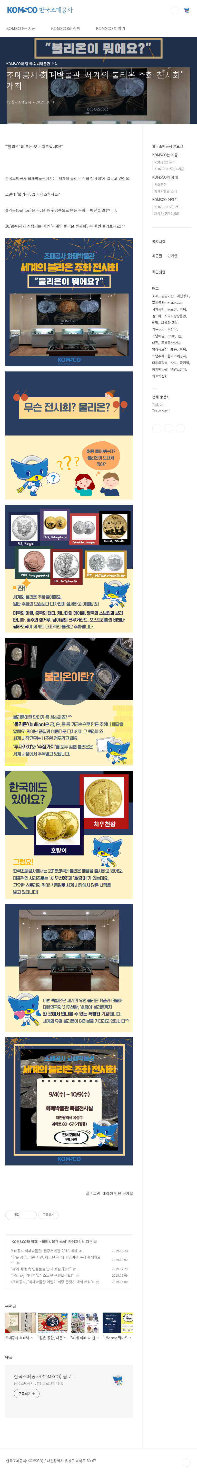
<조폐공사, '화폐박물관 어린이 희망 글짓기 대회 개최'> (52, 1281)
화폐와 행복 (169, 322)
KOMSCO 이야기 (110, 28)
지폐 (183, 309)
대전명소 (183, 295)
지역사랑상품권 (175, 315)
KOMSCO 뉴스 (164, 162)
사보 (174, 362)
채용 (174, 349)
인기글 (173, 255)
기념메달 (158, 335)
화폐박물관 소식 (54, 1241)
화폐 (183, 349)
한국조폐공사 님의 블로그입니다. (38, 1383)
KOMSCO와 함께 (66, 28)
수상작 (172, 329)
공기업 (184, 362)
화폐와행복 (160, 362)
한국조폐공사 (177, 355)
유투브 (180, 428)
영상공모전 (160, 349)
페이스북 (156, 428)
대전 (155, 342)
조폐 (155, 295)
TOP (187, 1463)
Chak (171, 335)
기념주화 (158, 355)
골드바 (156, 315)
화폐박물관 (160, 369)
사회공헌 (160, 184)
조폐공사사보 (170, 342)
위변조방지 (178, 369)
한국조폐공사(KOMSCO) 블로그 (45, 1376)
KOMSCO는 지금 (21, 28)
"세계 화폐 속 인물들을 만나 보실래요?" (41, 1268)
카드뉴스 (158, 329)
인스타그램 (168, 428)
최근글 (157, 255)
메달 (155, 322)
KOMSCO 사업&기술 (169, 168)
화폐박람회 (160, 376)
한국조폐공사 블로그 (167, 146)
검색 (175, 10)
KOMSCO (174, 302)
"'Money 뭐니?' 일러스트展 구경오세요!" (42, 1275)
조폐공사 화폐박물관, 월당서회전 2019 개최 (44, 1250)
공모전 (172, 309)
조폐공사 (158, 302)
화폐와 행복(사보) (166, 213)
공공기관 (167, 295)
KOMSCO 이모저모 (168, 206)
